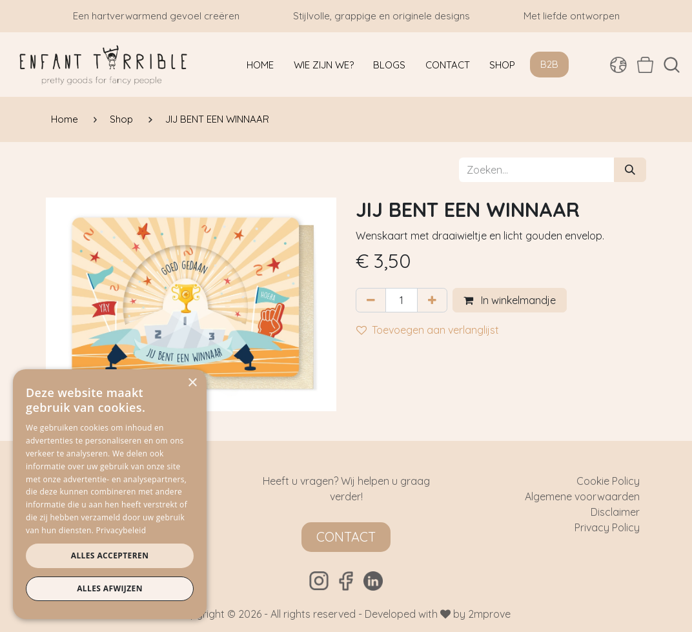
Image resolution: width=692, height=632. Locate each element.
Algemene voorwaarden (582, 496)
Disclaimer (615, 511)
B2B (549, 64)
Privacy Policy (607, 527)
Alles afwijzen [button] (110, 588)
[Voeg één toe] (432, 300)
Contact (346, 537)
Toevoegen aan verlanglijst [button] (427, 329)
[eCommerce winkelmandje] (645, 65)
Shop (121, 119)
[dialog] (110, 494)
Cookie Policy (608, 480)
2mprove (489, 613)
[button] (671, 65)
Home (64, 119)
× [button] (192, 383)
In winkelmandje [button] (509, 300)
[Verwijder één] (371, 300)
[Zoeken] (630, 170)
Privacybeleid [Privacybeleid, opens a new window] (121, 530)
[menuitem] (260, 65)
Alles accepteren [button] (110, 555)
